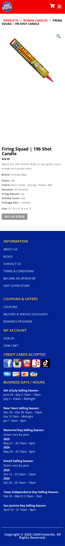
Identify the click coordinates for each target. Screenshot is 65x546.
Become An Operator (19, 278)
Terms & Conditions (18, 271)
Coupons (10, 307)
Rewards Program (17, 321)
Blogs (8, 257)
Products (10, 20)
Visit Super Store (16, 286)
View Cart (10, 346)
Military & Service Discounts (25, 314)
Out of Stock (15, 217)
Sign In (8, 338)
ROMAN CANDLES (35, 20)
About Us (10, 249)
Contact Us (12, 264)
